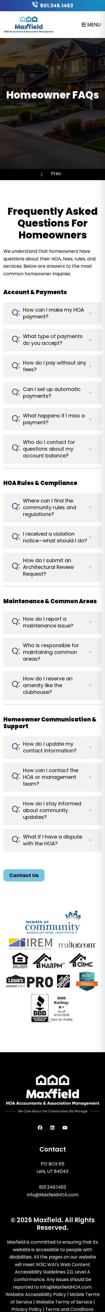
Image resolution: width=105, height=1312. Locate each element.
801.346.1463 (56, 5)
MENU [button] (91, 24)
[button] (52, 313)
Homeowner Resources (56, 174)
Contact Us (24, 875)
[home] (28, 24)
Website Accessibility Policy (36, 1294)
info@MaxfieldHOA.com (52, 1195)
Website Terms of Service (64, 1302)
